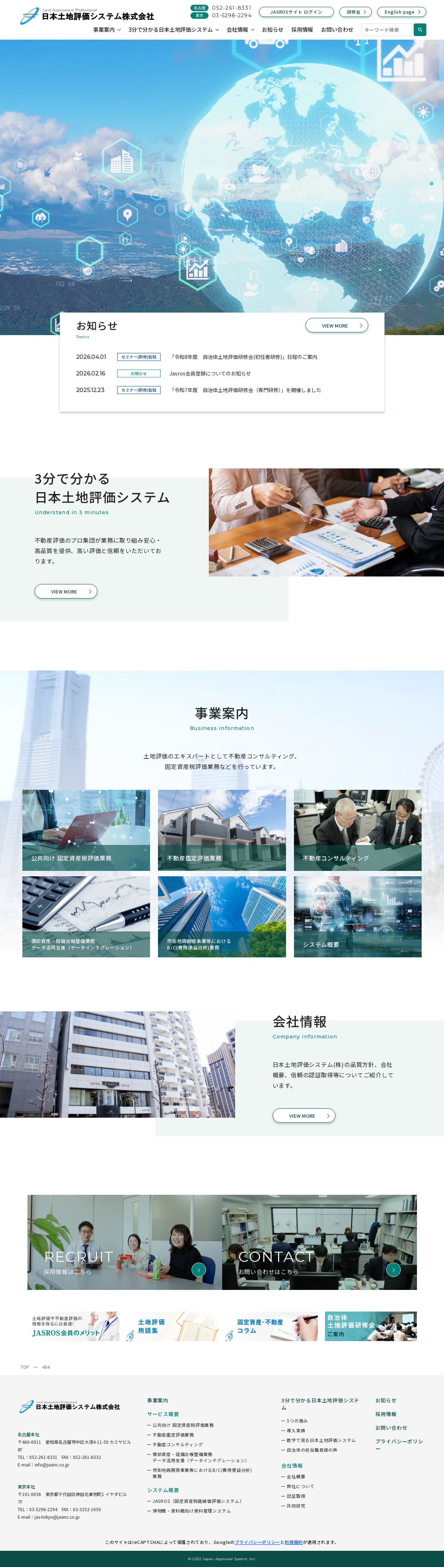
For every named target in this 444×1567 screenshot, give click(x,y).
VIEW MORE (335, 325)
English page (400, 12)
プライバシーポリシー (257, 1542)
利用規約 (294, 1542)
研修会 (354, 12)
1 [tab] (431, 169)
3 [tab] (431, 198)
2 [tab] (431, 183)
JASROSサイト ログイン (296, 12)
